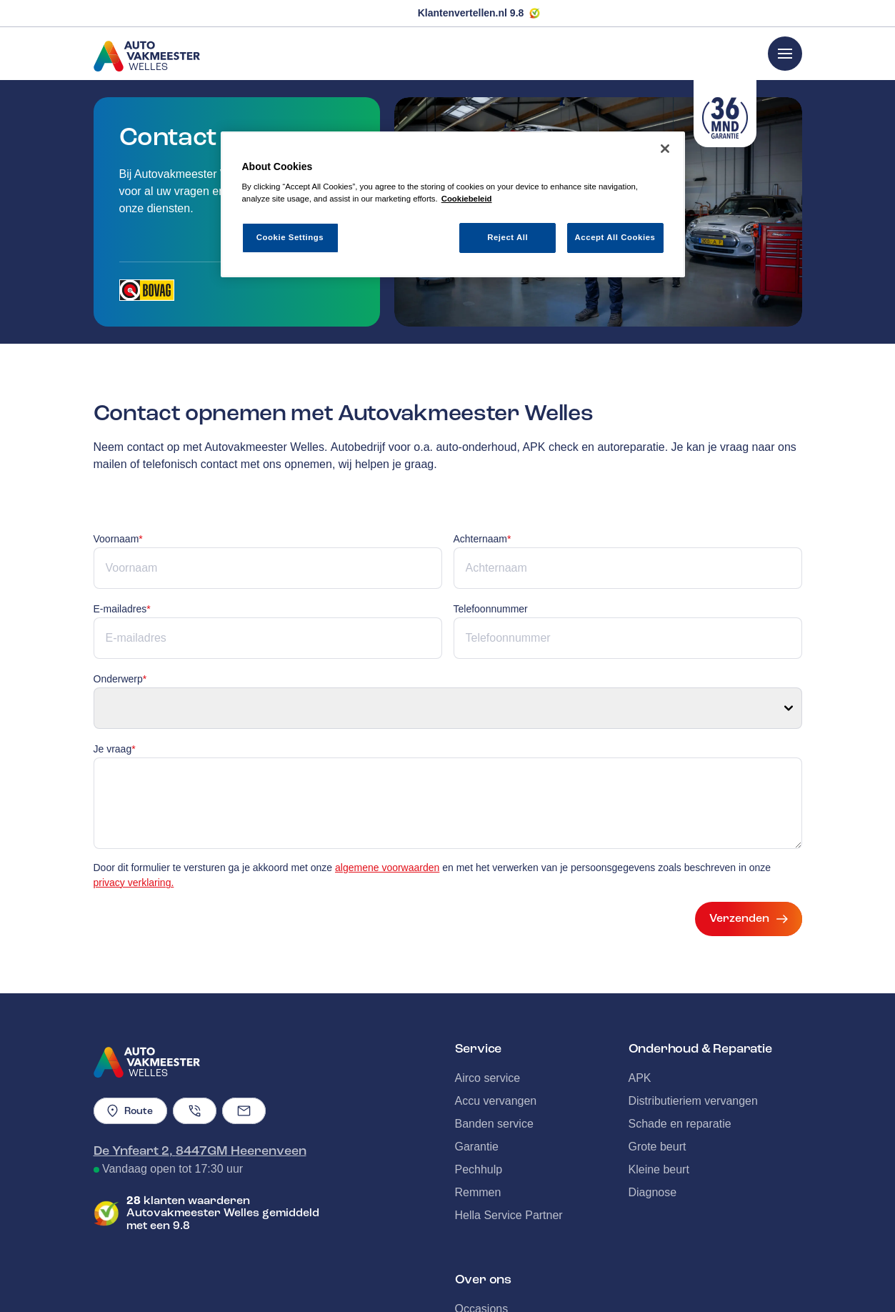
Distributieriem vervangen (693, 1026)
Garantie (477, 1072)
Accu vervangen (496, 1026)
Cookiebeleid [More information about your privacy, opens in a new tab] (466, 198)
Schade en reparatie (680, 1049)
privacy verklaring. (134, 808)
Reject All (507, 237)
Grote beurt (657, 1072)
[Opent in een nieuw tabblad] (146, 290)
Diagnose (653, 1118)
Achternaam (482, 539)
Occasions (482, 1234)
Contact (474, 1280)
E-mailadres (122, 609)
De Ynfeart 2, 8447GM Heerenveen (200, 1076)
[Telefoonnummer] (194, 1036)
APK (640, 1004)
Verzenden (748, 845)
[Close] (665, 148)
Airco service (488, 1004)
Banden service (494, 1049)
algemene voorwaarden (387, 793)
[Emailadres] (244, 1036)
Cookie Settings (290, 237)
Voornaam (118, 539)
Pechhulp (479, 1095)
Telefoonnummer (491, 609)
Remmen (478, 1118)
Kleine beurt (659, 1095)
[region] (453, 204)
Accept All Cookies (615, 237)
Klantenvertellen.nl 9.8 (471, 13)
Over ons (478, 1257)
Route (130, 1036)
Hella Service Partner (509, 1141)
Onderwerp (120, 679)
